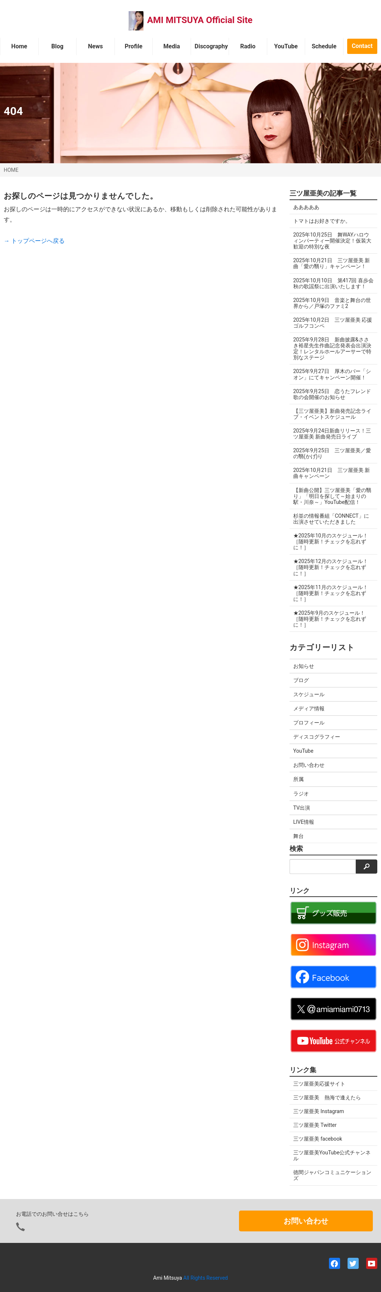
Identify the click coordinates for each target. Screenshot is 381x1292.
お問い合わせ (309, 765)
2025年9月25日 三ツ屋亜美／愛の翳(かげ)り (332, 453)
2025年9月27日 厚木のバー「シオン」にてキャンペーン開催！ (332, 374)
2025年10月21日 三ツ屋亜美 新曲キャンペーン (331, 473)
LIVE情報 (303, 822)
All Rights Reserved (205, 1278)
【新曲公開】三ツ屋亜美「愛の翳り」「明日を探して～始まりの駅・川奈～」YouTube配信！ (332, 496)
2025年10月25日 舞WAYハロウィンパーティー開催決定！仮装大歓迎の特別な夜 (332, 241)
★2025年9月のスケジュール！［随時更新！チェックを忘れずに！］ (329, 619)
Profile (133, 46)
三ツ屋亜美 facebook (317, 1139)
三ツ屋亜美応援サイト (319, 1084)
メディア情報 (309, 708)
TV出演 (301, 808)
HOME (11, 170)
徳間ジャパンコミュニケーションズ (332, 1175)
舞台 (298, 836)
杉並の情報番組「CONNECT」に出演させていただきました (331, 519)
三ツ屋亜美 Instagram (318, 1111)
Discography (211, 46)
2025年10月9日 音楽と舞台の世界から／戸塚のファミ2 (332, 303)
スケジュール (309, 694)
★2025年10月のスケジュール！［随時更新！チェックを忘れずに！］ (330, 541)
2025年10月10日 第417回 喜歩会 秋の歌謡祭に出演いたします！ (333, 283)
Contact (362, 45)
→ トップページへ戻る (34, 240)
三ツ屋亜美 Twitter (315, 1125)
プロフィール (309, 723)
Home (19, 46)
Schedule (323, 46)
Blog (57, 46)
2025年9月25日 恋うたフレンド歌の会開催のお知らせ (332, 394)
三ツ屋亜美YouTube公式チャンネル (332, 1155)
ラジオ (301, 794)
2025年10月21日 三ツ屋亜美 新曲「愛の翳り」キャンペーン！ (331, 263)
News (95, 46)
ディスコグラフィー (316, 737)
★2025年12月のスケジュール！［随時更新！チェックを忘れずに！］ (330, 567)
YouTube (286, 46)
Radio (247, 46)
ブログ (301, 680)
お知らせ (303, 666)
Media (172, 46)
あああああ (306, 207)
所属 (298, 779)
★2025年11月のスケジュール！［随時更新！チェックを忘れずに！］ (330, 593)
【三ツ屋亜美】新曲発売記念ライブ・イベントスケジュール (332, 414)
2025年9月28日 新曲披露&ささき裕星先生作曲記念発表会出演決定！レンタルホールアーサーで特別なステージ (332, 348)
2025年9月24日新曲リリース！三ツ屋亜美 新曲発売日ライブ (332, 434)
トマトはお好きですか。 (322, 221)
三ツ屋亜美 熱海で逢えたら (327, 1097)
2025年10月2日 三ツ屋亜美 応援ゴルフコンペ (332, 323)
